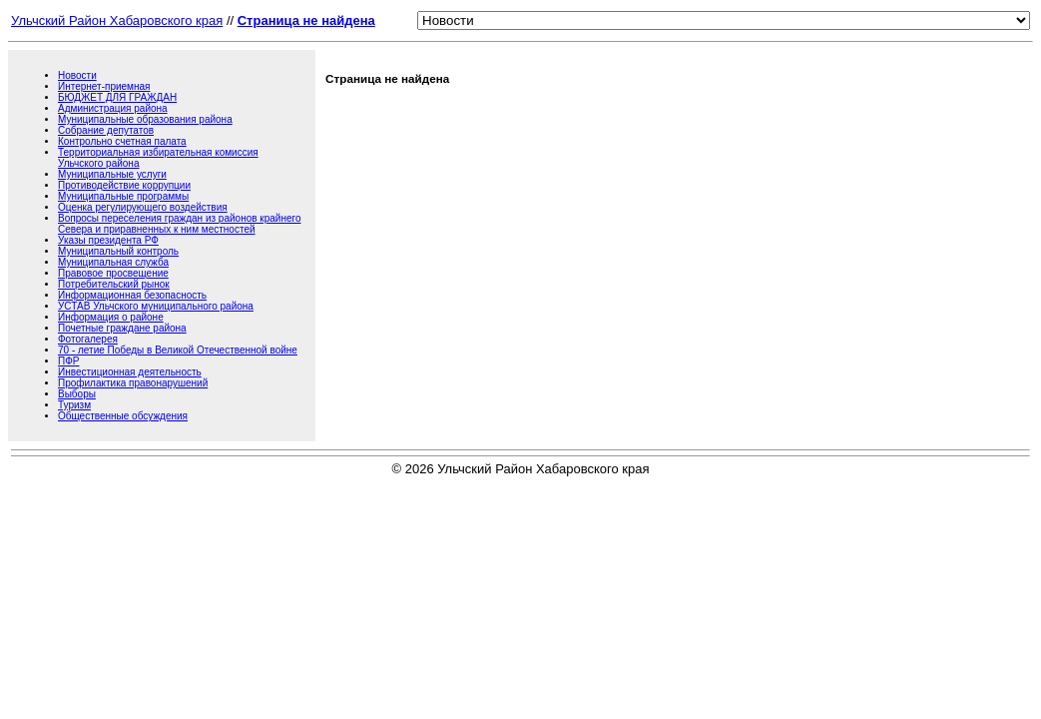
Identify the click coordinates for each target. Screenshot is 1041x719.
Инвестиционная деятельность (130, 371)
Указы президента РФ (108, 240)
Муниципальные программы (123, 196)
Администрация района (113, 108)
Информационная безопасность (132, 295)
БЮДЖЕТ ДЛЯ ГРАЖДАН (117, 97)
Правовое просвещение (113, 273)
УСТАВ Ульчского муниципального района (156, 306)
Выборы (77, 393)
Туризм (74, 404)
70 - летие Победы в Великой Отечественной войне (177, 350)
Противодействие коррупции (124, 185)
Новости (77, 75)
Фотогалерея (88, 339)
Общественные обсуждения (123, 415)
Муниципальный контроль (118, 251)
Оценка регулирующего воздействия (143, 207)
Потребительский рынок (114, 284)
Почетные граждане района (122, 328)
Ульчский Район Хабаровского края (117, 20)
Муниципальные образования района (145, 119)
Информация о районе (111, 317)
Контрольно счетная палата (122, 141)
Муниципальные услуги (112, 174)
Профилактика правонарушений (133, 382)
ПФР (68, 361)
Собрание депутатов (106, 130)
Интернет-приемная (104, 86)
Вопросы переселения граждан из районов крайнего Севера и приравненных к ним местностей (179, 224)
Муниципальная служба (113, 262)
